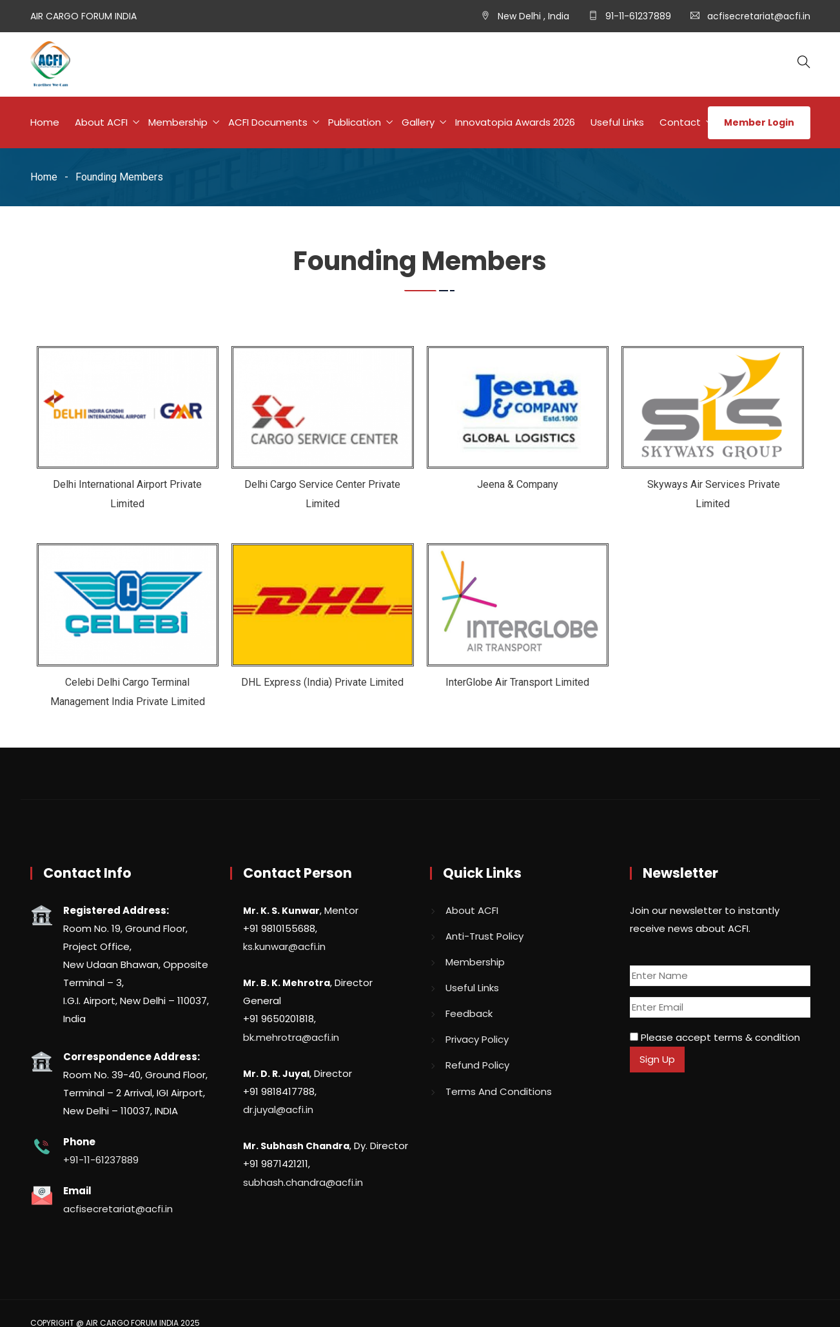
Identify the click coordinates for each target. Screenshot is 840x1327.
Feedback (469, 1013)
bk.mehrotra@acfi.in (291, 1037)
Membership (178, 122)
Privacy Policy (477, 1039)
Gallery (418, 122)
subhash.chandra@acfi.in (303, 1182)
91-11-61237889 (637, 16)
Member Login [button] (759, 122)
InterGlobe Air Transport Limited (517, 682)
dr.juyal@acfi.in (278, 1109)
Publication (354, 122)
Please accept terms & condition (715, 1037)
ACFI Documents (268, 122)
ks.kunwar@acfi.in (284, 946)
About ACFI (101, 122)
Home (44, 122)
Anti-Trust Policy (484, 936)
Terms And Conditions (498, 1091)
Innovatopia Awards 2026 (515, 122)
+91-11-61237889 (101, 1160)
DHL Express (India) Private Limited (322, 682)
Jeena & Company (517, 484)
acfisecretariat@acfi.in (758, 16)
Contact (680, 122)
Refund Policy (477, 1065)
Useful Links (617, 122)
